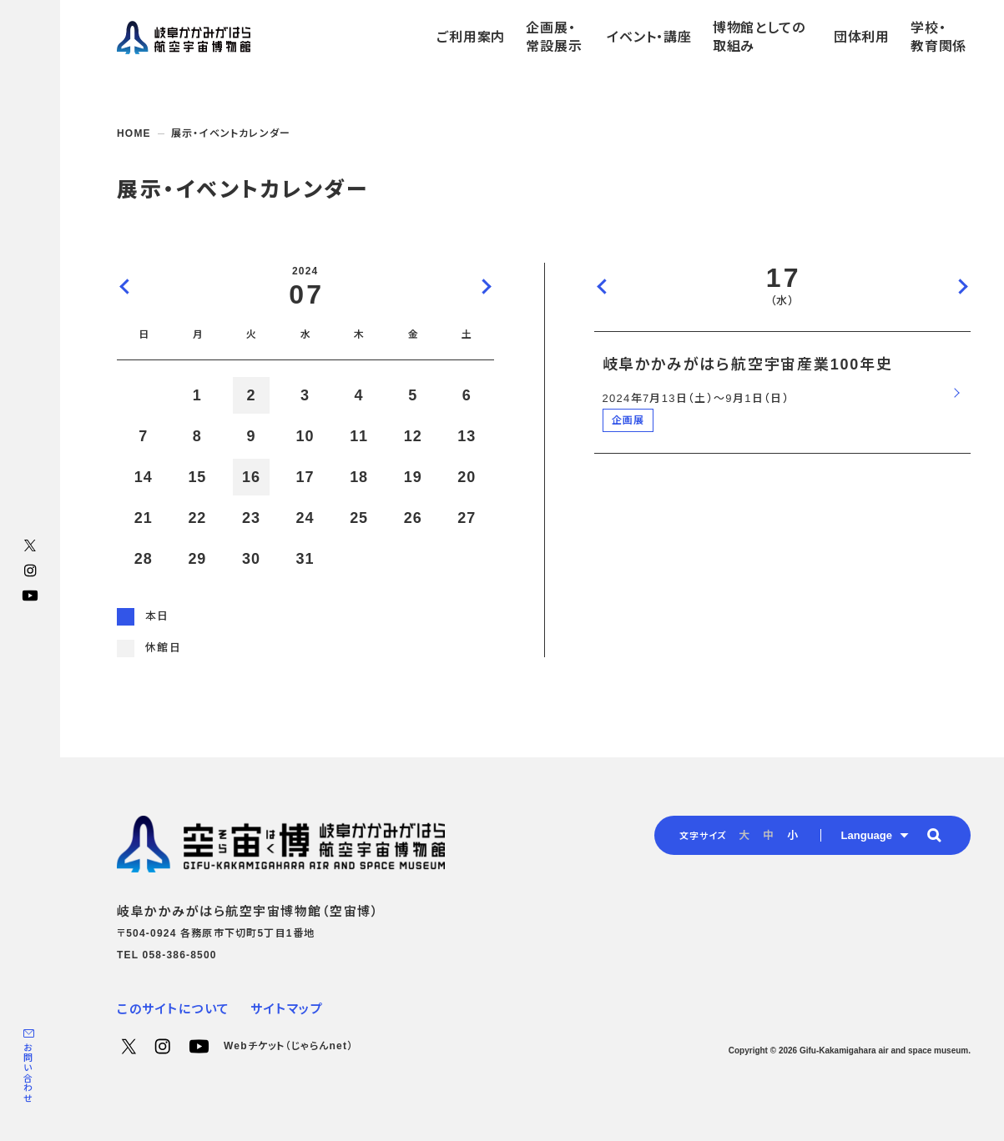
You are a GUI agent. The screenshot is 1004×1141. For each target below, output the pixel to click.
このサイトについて (173, 1009)
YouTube (30, 595)
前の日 (602, 286)
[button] (934, 835)
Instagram (30, 570)
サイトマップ (286, 1009)
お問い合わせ (28, 1073)
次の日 (962, 286)
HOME (134, 133)
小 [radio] (792, 835)
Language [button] (866, 835)
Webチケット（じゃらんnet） (288, 1046)
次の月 (485, 286)
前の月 (125, 286)
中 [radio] (768, 835)
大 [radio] (744, 835)
